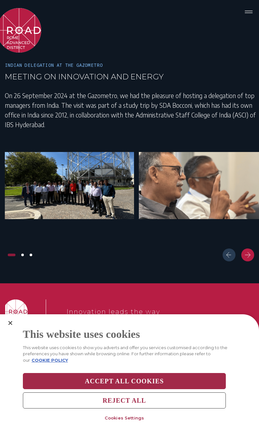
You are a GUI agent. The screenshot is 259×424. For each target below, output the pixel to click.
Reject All (124, 406)
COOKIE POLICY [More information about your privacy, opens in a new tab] (50, 365)
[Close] (10, 329)
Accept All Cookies (124, 387)
